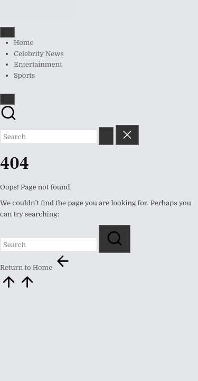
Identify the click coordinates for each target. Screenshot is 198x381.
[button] (106, 135)
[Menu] (7, 32)
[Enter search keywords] (48, 137)
